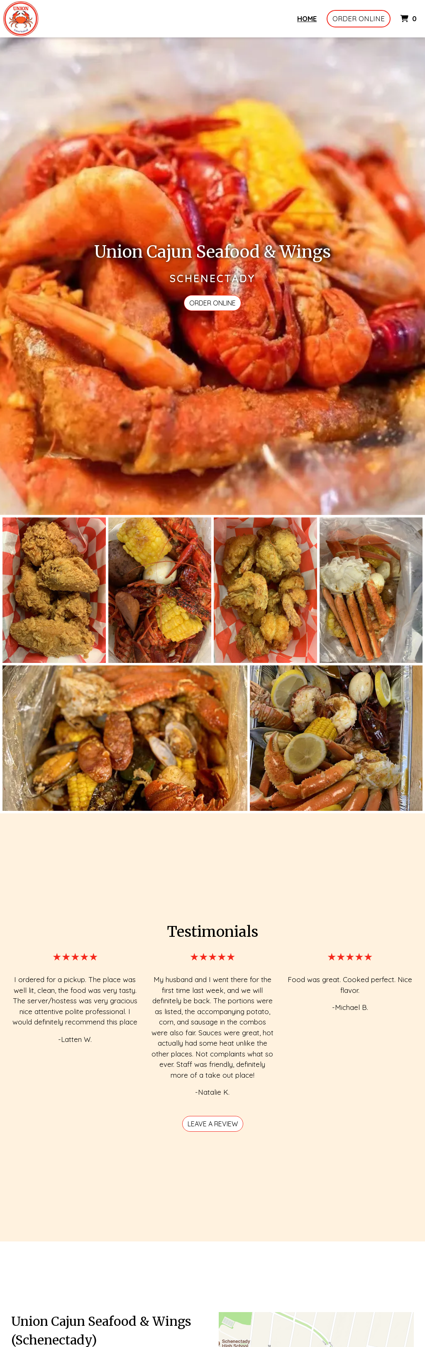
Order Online (358, 18)
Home (307, 18)
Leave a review (213, 1124)
